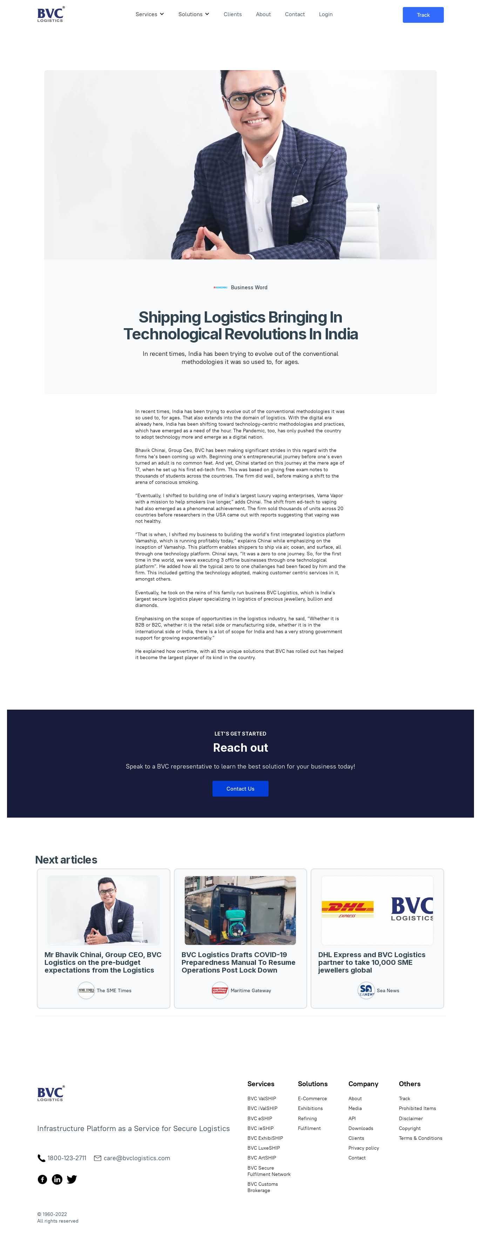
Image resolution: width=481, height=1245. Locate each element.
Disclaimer (411, 1118)
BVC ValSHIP (262, 1098)
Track (404, 1098)
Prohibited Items (417, 1108)
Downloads (360, 1128)
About (263, 14)
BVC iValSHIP (262, 1108)
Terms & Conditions (420, 1138)
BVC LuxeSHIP (264, 1148)
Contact (295, 14)
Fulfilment (309, 1128)
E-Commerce (312, 1098)
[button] (150, 14)
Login (326, 14)
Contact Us (240, 788)
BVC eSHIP (260, 1118)
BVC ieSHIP (260, 1128)
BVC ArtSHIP (262, 1158)
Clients (233, 14)
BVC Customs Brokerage (263, 1187)
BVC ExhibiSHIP (265, 1138)
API (352, 1118)
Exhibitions (310, 1108)
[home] (51, 14)
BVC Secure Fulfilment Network (269, 1171)
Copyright (410, 1128)
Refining (307, 1118)
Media (355, 1108)
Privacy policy (363, 1148)
